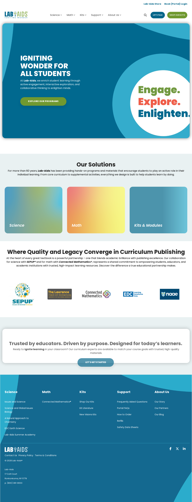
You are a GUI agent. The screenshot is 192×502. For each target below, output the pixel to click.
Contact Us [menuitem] (11, 455)
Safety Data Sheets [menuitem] (127, 427)
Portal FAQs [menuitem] (123, 408)
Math (71, 15)
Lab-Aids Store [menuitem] (152, 3)
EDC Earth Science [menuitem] (15, 428)
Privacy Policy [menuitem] (26, 455)
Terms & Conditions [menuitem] (45, 455)
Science (56, 15)
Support (97, 15)
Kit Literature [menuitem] (86, 408)
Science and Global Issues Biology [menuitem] (19, 410)
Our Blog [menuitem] (159, 414)
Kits (83, 15)
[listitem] (96, 252)
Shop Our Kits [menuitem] (87, 401)
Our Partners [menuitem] (161, 408)
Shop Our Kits (177, 15)
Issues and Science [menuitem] (15, 401)
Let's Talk (158, 15)
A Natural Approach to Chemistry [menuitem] (17, 420)
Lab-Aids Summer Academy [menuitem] (20, 434)
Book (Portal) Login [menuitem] (175, 3)
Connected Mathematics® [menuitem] (56, 401)
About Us (114, 15)
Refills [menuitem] (120, 420)
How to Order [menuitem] (124, 414)
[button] (170, 449)
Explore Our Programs (43, 101)
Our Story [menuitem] (160, 401)
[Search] (145, 15)
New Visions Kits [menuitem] (88, 414)
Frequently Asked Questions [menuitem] (132, 401)
